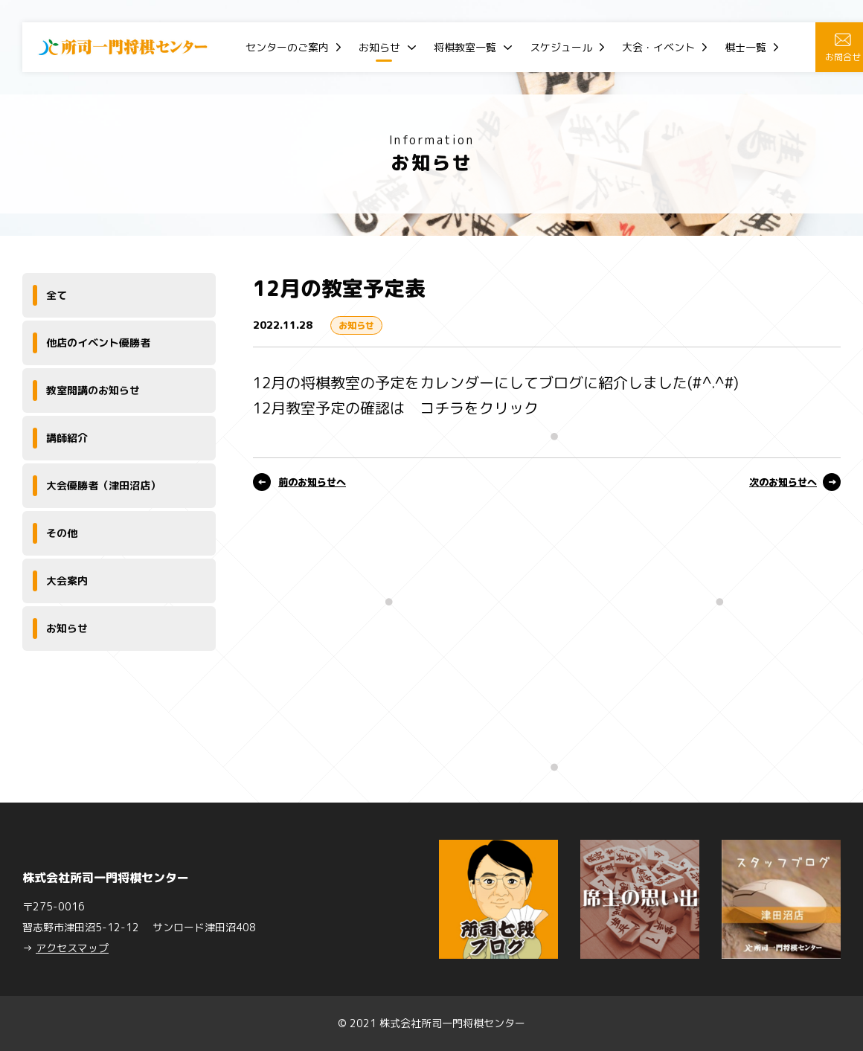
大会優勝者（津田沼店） (103, 485)
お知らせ (379, 47)
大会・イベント (658, 47)
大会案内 (67, 580)
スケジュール (561, 47)
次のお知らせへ (783, 482)
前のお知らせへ (312, 482)
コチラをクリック (479, 407)
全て (56, 295)
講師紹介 (67, 438)
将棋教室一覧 (465, 47)
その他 (61, 533)
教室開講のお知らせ (93, 390)
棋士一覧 (745, 47)
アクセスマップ (72, 948)
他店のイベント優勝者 (98, 342)
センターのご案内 (287, 47)
